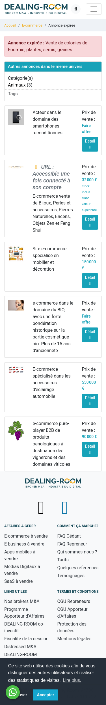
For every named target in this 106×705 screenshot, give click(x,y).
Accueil (10, 25)
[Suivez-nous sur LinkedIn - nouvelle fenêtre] (64, 507)
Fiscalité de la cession (26, 638)
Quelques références (78, 567)
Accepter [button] (45, 695)
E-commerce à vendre (26, 536)
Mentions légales (74, 638)
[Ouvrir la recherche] (76, 9)
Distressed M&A (20, 646)
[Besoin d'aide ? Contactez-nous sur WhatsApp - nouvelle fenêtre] (13, 692)
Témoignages (71, 575)
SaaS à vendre (18, 581)
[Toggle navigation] (94, 9)
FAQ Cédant (69, 536)
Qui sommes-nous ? (77, 552)
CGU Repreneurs (73, 601)
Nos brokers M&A (22, 601)
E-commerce (32, 25)
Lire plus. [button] (72, 680)
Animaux (17, 85)
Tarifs (63, 559)
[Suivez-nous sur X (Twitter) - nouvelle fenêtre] (42, 507)
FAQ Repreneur (72, 544)
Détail (90, 144)
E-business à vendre (24, 544)
